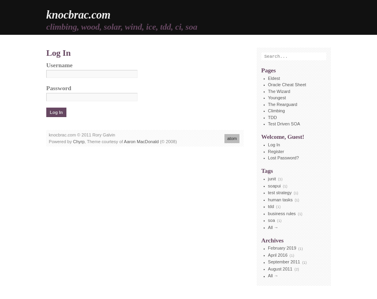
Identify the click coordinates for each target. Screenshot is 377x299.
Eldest (274, 78)
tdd (271, 206)
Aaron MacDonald (141, 141)
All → (273, 227)
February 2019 (282, 248)
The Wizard (279, 91)
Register (276, 151)
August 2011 (280, 269)
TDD (272, 117)
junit (272, 178)
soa (271, 220)
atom (232, 138)
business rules (282, 213)
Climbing (276, 110)
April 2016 (278, 255)
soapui (274, 186)
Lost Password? (283, 157)
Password (58, 88)
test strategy (280, 192)
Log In (274, 144)
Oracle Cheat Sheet (287, 84)
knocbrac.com (78, 15)
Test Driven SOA (284, 123)
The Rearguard (282, 104)
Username (59, 65)
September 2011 (284, 262)
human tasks (280, 199)
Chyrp (79, 141)
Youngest (277, 97)
